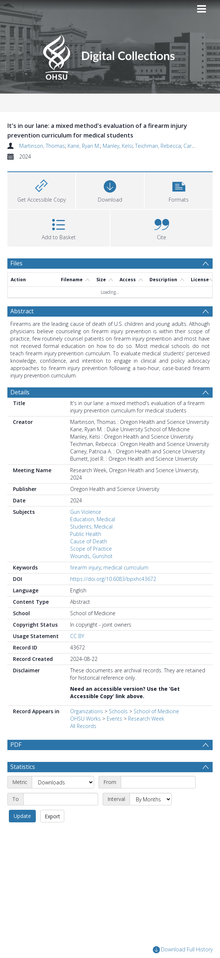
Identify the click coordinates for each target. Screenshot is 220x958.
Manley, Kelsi (118, 145)
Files (16, 263)
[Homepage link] (109, 54)
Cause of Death (88, 541)
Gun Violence (85, 511)
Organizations (86, 711)
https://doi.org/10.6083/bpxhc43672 (113, 578)
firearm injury (85, 567)
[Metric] (63, 800)
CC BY (77, 636)
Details (20, 392)
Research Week (146, 718)
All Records (83, 725)
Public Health (85, 533)
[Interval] (151, 817)
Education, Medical (92, 519)
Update (22, 833)
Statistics (22, 784)
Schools (118, 711)
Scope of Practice (91, 548)
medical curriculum (125, 567)
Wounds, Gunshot (91, 556)
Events (114, 718)
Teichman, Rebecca (158, 145)
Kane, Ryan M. (84, 145)
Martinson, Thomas (42, 145)
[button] (179, 189)
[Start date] (158, 800)
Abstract (22, 311)
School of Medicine (156, 711)
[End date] (60, 817)
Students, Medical (91, 526)
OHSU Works (85, 718)
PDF (15, 745)
